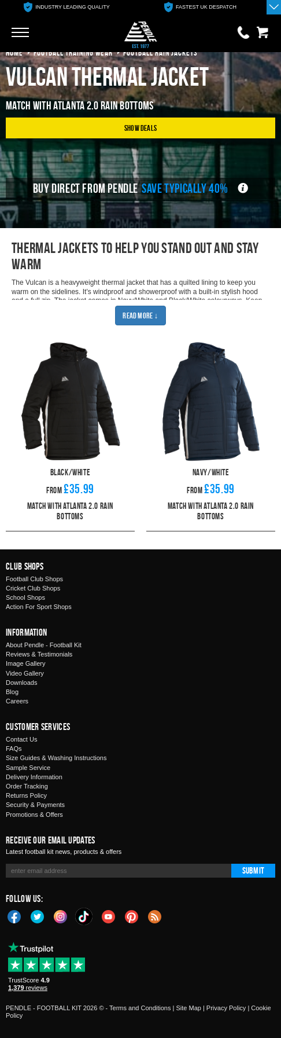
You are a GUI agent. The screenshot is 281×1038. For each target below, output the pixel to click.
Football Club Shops (34, 578)
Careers (17, 701)
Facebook (14, 916)
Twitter (37, 916)
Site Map (188, 1007)
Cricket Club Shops (33, 588)
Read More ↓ (140, 315)
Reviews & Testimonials (39, 654)
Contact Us (21, 739)
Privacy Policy (226, 1007)
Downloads (21, 682)
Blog (12, 691)
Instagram (60, 916)
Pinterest (131, 916)
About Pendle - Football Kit (44, 644)
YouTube (108, 916)
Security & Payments (35, 804)
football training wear (73, 52)
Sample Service (28, 767)
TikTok (84, 916)
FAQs (14, 748)
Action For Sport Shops (39, 606)
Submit (253, 870)
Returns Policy (26, 795)
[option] (67, 7)
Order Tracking (27, 786)
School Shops (25, 597)
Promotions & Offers (34, 814)
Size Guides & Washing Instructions (56, 757)
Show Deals (140, 127)
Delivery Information (34, 776)
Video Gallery (25, 673)
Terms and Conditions (140, 1007)
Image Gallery (25, 663)
